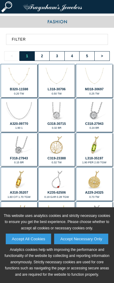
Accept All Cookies (28, 239)
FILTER (19, 39)
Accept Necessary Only (81, 239)
